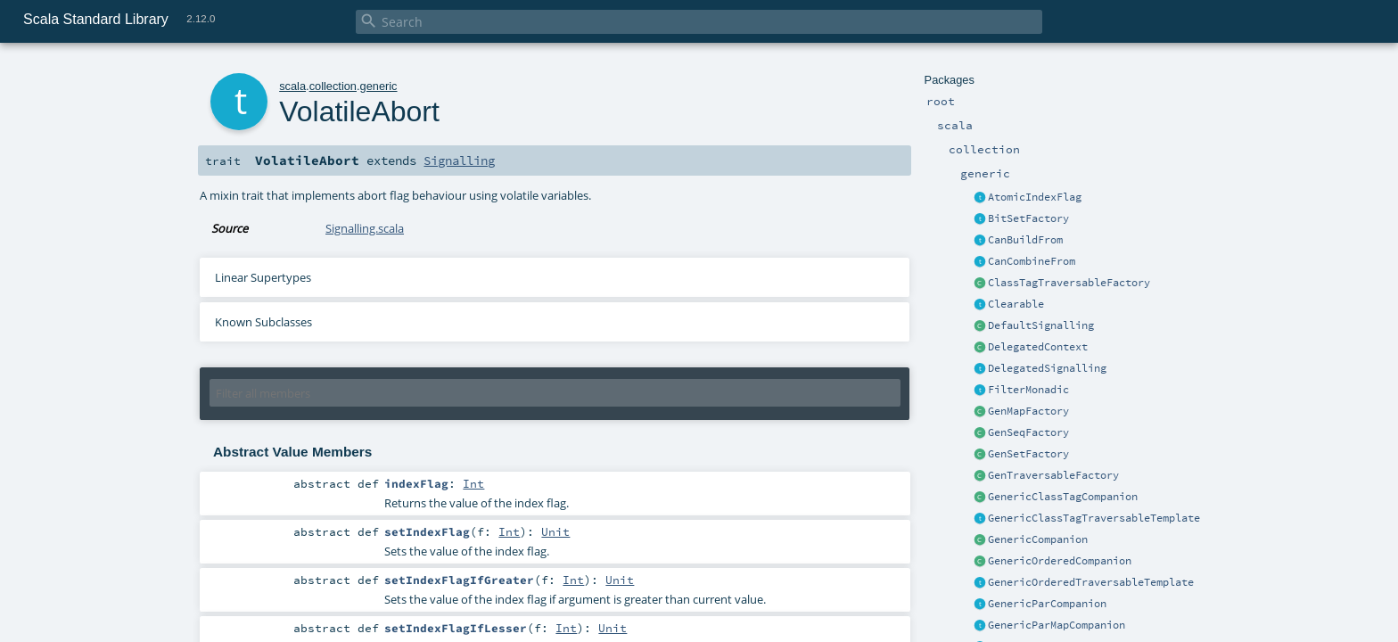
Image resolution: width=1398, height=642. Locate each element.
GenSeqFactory (1028, 432)
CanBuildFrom (1025, 240)
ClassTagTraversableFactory (1069, 282)
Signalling (459, 160)
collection (333, 86)
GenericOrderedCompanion (1059, 561)
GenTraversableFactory (1053, 475)
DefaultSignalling (1041, 325)
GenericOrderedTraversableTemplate (1091, 582)
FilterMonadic (1028, 389)
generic (379, 86)
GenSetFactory (1028, 454)
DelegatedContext (1038, 347)
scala (292, 86)
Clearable (1016, 304)
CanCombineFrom (1031, 261)
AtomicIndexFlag (1034, 197)
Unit (555, 531)
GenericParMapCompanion (1056, 625)
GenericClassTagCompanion (1063, 496)
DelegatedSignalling (1047, 368)
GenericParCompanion (1047, 603)
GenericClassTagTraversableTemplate (1094, 518)
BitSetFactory (1028, 218)
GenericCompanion (1038, 539)
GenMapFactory (1028, 411)
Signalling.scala (364, 228)
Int (473, 483)
